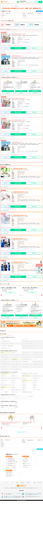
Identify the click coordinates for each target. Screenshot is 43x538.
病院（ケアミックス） (15, 354)
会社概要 (34, 482)
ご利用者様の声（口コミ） (26, 465)
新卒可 (2, 389)
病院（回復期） (35, 352)
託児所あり (24, 382)
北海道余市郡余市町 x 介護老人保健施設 (7, 345)
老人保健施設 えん (35, 304)
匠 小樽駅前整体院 (5, 186)
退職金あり (14, 382)
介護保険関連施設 (14, 359)
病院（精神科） (35, 354)
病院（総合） (14, 352)
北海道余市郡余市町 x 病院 (5, 341)
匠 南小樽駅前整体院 (5, 233)
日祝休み (2, 378)
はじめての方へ (7, 482)
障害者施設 (3, 369)
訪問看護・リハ (14, 361)
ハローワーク (12, 482)
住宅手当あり (35, 373)
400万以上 (31, 396)
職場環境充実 (3, 387)
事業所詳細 (3, 51)
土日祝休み (14, 378)
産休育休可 (35, 382)
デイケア (34, 359)
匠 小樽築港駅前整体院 (5, 210)
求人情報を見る (34, 48)
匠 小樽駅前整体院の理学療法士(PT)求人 (19, 168)
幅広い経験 (14, 387)
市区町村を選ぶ (40, 13)
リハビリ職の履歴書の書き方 (10, 458)
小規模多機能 (35, 364)
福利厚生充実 (24, 380)
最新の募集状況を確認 (18, 157)
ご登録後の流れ (25, 461)
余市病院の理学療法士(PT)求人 (17, 142)
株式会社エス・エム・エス (13, 493)
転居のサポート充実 (36, 389)
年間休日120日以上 (4, 380)
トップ (2, 482)
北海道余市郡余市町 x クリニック (27, 341)
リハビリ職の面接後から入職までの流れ (11, 461)
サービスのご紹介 (25, 458)
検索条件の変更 (39, 11)
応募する (7, 315)
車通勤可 (24, 389)
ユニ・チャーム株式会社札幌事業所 (21, 304)
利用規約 (17, 482)
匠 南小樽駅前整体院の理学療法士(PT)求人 (19, 215)
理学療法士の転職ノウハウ (10, 472)
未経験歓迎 (24, 387)
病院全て (2, 352)
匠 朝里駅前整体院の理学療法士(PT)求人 (19, 238)
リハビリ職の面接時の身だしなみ (10, 463)
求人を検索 (20, 2)
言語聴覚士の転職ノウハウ (10, 475)
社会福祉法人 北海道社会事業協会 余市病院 (8, 287)
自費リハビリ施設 (14, 369)
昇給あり (2, 382)
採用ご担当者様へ (40, 482)
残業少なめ (24, 378)
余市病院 (3, 74)
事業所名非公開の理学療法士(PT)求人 (18, 34)
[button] (1, 295)
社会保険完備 (35, 380)
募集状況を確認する (18, 48)
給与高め (24, 373)
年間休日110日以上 (36, 378)
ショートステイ (24, 364)
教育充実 (34, 387)
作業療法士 (2, 407)
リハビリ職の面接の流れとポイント (11, 465)
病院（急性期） (24, 352)
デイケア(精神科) (25, 359)
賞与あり (13, 373)
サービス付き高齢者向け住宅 (5, 364)
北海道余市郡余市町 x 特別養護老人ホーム (28, 345)
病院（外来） (24, 354)
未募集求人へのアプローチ (26, 463)
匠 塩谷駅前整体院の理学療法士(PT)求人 (19, 262)
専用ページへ (39, 269)
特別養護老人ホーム (36, 361)
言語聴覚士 (16, 407)
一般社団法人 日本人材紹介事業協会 (11, 497)
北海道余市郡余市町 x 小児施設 (27, 343)
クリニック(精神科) (4, 359)
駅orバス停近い (14, 389)
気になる (6, 48)
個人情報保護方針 (22, 482)
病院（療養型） (3, 354)
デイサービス (3, 361)
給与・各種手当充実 (4, 373)
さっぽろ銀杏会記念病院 (7, 304)
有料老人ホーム (14, 364)
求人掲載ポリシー (29, 482)
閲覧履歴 (23, 2)
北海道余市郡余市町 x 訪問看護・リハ (7, 343)
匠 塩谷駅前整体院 (5, 280)
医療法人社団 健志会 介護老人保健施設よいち (30, 287)
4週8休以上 (14, 380)
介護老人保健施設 (25, 361)
